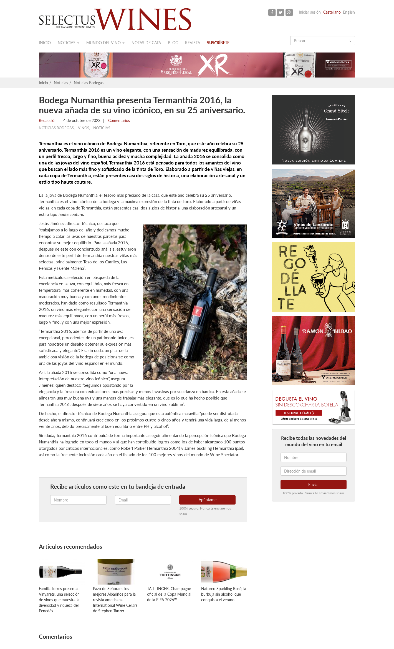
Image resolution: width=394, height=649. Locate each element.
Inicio (45, 42)
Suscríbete (218, 42)
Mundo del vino (105, 42)
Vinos (83, 128)
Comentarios (118, 120)
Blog (173, 42)
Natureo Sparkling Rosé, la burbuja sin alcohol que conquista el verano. (223, 594)
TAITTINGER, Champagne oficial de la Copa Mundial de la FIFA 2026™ (169, 594)
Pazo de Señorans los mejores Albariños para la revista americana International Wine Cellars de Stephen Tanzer (115, 599)
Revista (192, 42)
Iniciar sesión (310, 12)
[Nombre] (314, 457)
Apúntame (207, 499)
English (349, 12)
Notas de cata (146, 42)
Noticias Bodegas (88, 82)
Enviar (313, 484)
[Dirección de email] (314, 471)
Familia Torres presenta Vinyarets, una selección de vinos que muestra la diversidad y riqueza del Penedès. (59, 599)
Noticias (68, 42)
